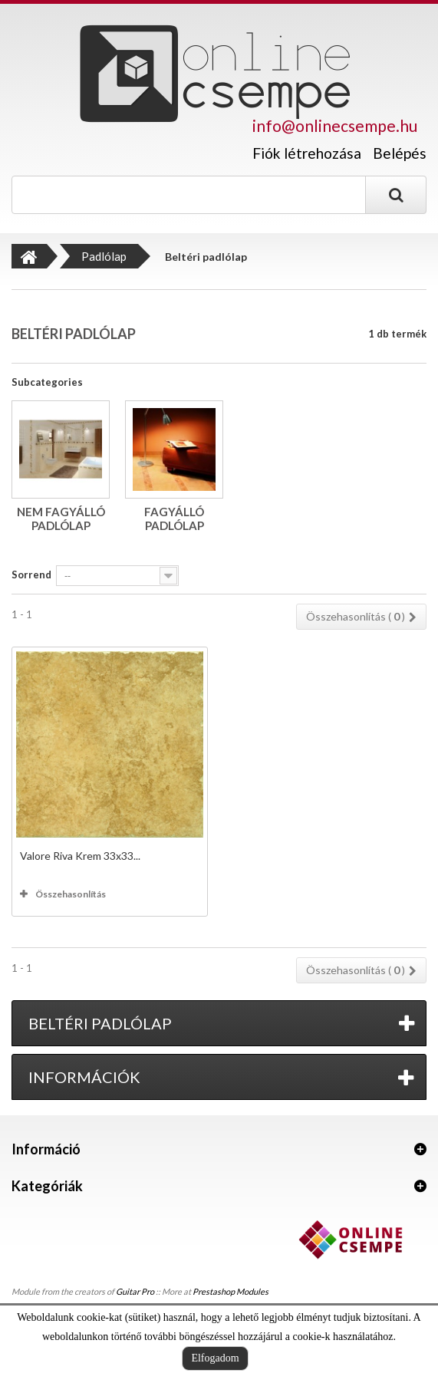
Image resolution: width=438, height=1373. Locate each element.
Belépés (399, 153)
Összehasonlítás (70, 894)
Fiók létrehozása (306, 153)
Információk (84, 1077)
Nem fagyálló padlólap (61, 518)
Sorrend (31, 574)
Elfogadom (215, 1358)
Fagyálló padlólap (174, 518)
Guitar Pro (135, 1291)
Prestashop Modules (230, 1291)
